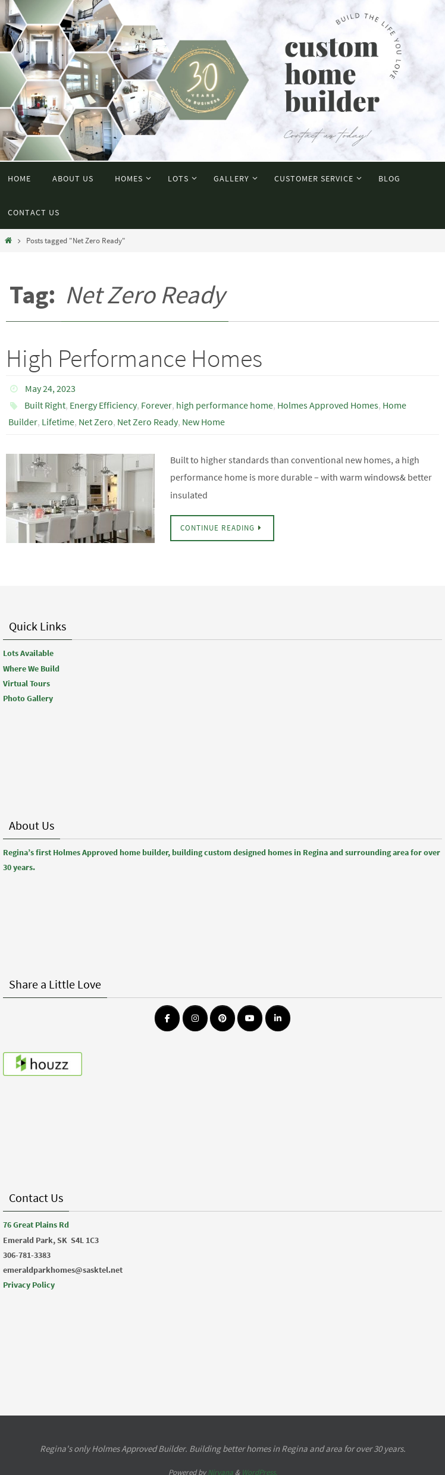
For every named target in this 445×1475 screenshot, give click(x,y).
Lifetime (58, 422)
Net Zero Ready (147, 422)
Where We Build (31, 668)
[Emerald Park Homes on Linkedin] (277, 1018)
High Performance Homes (134, 358)
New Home (203, 422)
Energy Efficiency (103, 405)
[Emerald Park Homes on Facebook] (167, 1018)
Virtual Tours (26, 683)
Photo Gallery (28, 698)
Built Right (44, 405)
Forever (156, 405)
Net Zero (96, 422)
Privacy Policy (29, 1284)
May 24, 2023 (50, 388)
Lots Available (28, 653)
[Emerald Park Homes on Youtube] (249, 1018)
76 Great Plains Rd (36, 1224)
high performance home (224, 405)
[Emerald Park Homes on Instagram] (195, 1018)
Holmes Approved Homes (327, 405)
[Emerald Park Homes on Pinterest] (222, 1018)
